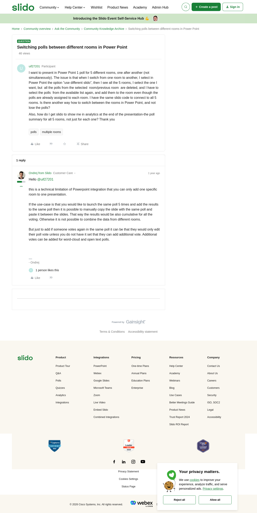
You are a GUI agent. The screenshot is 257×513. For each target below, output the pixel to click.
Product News (117, 7)
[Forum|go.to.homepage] (23, 7)
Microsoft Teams (103, 387)
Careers (211, 380)
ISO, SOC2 (213, 402)
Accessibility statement (143, 331)
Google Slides (101, 380)
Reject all (179, 499)
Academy (140, 7)
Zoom (97, 395)
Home (16, 28)
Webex (97, 373)
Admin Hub (160, 7)
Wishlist (96, 7)
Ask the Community (67, 28)
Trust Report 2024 (179, 417)
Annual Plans (138, 373)
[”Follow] (114, 464)
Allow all (215, 499)
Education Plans (140, 380)
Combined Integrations (106, 417)
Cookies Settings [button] (128, 479)
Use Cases (175, 395)
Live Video (99, 402)
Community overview (37, 28)
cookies (195, 480)
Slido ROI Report (179, 424)
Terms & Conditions (112, 331)
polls (34, 132)
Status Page (129, 486)
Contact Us (213, 366)
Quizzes (60, 387)
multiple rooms (51, 132)
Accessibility (214, 417)
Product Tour (63, 366)
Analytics (61, 395)
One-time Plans (140, 366)
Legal (210, 409)
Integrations (62, 402)
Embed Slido (101, 409)
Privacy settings (213, 488)
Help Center (176, 366)
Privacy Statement (128, 471)
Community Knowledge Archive (104, 28)
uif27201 (34, 66)
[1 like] (44, 270)
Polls (58, 380)
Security (211, 395)
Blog (172, 387)
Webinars (174, 380)
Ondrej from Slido (40, 173)
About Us (212, 373)
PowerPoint (100, 366)
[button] (206, 7)
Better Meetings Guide (182, 402)
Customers (213, 387)
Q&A (58, 373)
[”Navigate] (25, 358)
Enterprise (137, 387)
